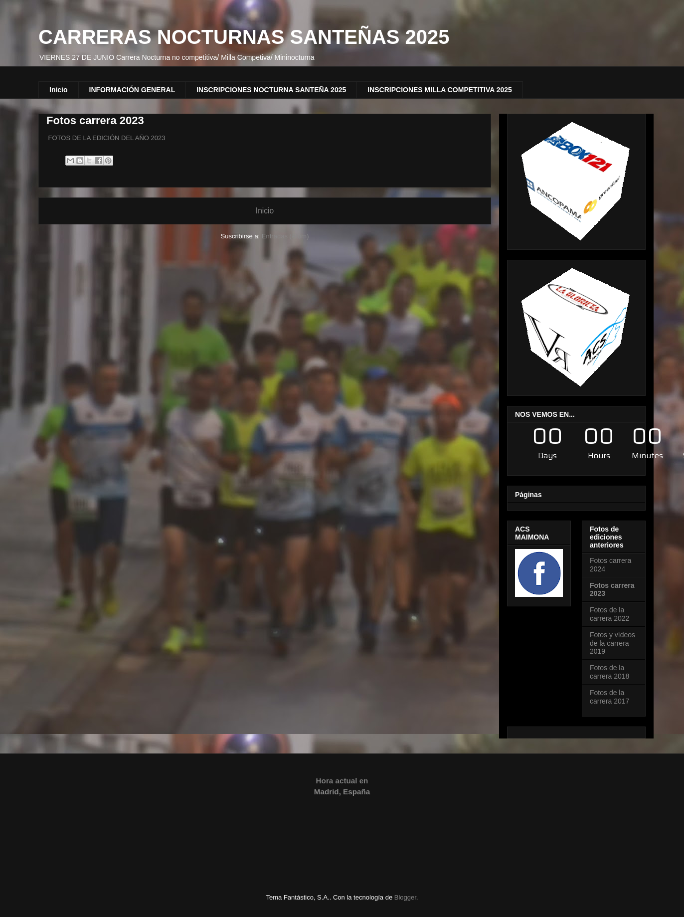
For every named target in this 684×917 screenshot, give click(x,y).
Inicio (58, 90)
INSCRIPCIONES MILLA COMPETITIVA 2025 (439, 90)
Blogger (405, 897)
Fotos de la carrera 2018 (609, 672)
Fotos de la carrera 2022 (609, 614)
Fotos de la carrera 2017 (609, 697)
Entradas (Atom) (285, 236)
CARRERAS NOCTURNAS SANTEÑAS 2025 (244, 37)
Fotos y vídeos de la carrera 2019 (612, 643)
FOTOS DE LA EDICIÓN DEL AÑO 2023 (105, 138)
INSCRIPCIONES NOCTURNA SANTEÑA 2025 (271, 90)
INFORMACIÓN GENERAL (132, 90)
